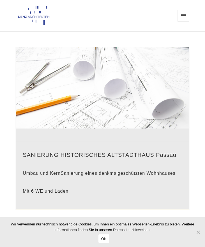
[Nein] (198, 232)
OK (104, 239)
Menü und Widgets (183, 21)
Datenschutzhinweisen (131, 230)
